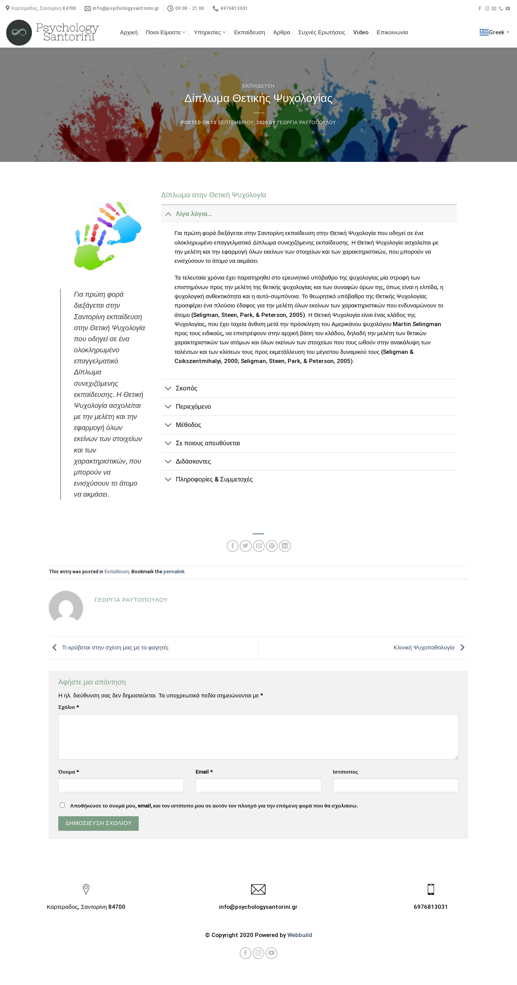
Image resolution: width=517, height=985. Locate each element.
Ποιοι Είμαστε (166, 32)
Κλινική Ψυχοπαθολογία (431, 647)
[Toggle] (168, 214)
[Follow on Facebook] (480, 8)
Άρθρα (281, 32)
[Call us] (501, 8)
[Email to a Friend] (259, 546)
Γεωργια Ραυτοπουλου (306, 122)
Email (204, 772)
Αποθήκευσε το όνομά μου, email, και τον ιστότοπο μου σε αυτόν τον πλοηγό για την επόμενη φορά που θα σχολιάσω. (214, 806)
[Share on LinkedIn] (285, 546)
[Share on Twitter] (245, 546)
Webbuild (299, 935)
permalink (173, 571)
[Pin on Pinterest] (272, 546)
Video (360, 32)
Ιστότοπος (345, 772)
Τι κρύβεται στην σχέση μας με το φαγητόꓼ (109, 647)
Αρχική (129, 32)
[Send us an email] (494, 8)
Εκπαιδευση (259, 86)
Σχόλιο (68, 707)
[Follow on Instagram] (487, 8)
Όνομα (68, 772)
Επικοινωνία (392, 32)
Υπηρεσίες (210, 32)
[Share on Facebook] (232, 546)
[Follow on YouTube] (508, 8)
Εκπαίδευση (249, 32)
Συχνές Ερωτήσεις (321, 32)
